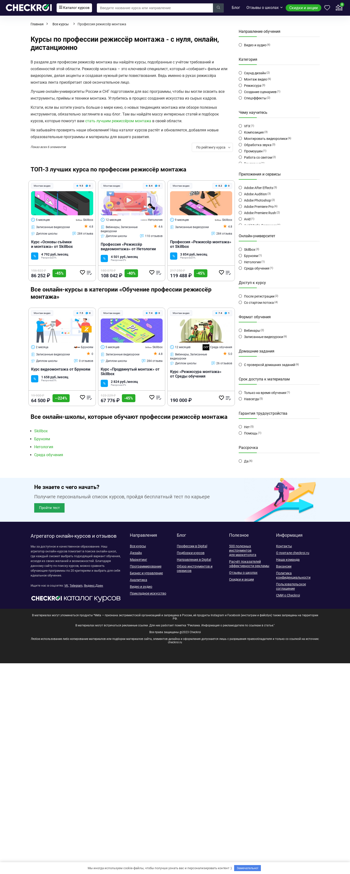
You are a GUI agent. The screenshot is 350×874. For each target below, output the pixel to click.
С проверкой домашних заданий (269, 365)
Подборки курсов (191, 553)
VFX (247, 126)
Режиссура (252, 86)
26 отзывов (221, 363)
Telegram (76, 585)
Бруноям (83, 347)
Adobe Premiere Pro (259, 207)
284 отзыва (82, 234)
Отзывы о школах (262, 7)
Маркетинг (138, 560)
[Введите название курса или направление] (218, 8)
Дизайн (136, 553)
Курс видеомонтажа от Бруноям (60, 369)
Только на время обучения (265, 393)
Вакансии (283, 566)
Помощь (251, 433)
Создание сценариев (260, 92)
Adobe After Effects (258, 188)
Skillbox (84, 220)
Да (246, 461)
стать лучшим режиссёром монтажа (118, 121)
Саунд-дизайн (255, 73)
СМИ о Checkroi (288, 595)
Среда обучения (217, 347)
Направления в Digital (194, 560)
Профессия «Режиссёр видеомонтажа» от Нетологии (128, 246)
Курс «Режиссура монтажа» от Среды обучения (195, 374)
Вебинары (252, 330)
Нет (247, 427)
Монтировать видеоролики (265, 139)
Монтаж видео (255, 79)
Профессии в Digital (192, 546)
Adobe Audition (255, 194)
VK (66, 585)
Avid (247, 219)
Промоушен (253, 151)
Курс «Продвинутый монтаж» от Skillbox (130, 371)
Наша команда (288, 560)
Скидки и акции (303, 8)
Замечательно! (247, 868)
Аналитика (138, 580)
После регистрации (259, 296)
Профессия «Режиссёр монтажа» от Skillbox (200, 244)
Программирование (145, 566)
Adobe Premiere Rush (260, 213)
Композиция (254, 132)
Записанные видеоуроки (263, 337)
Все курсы (61, 24)
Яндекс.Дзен (93, 585)
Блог (236, 7)
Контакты (284, 546)
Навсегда (251, 399)
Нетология (151, 220)
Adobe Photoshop (257, 200)
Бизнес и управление (146, 573)
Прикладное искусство (148, 593)
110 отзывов (151, 236)
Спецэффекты (255, 98)
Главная (37, 24)
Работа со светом (258, 157)
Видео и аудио (255, 45)
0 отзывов (83, 361)
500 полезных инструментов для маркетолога (242, 550)
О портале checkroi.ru (292, 553)
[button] (49, 508)
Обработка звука (257, 145)
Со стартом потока (259, 303)
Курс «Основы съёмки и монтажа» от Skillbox (52, 244)
